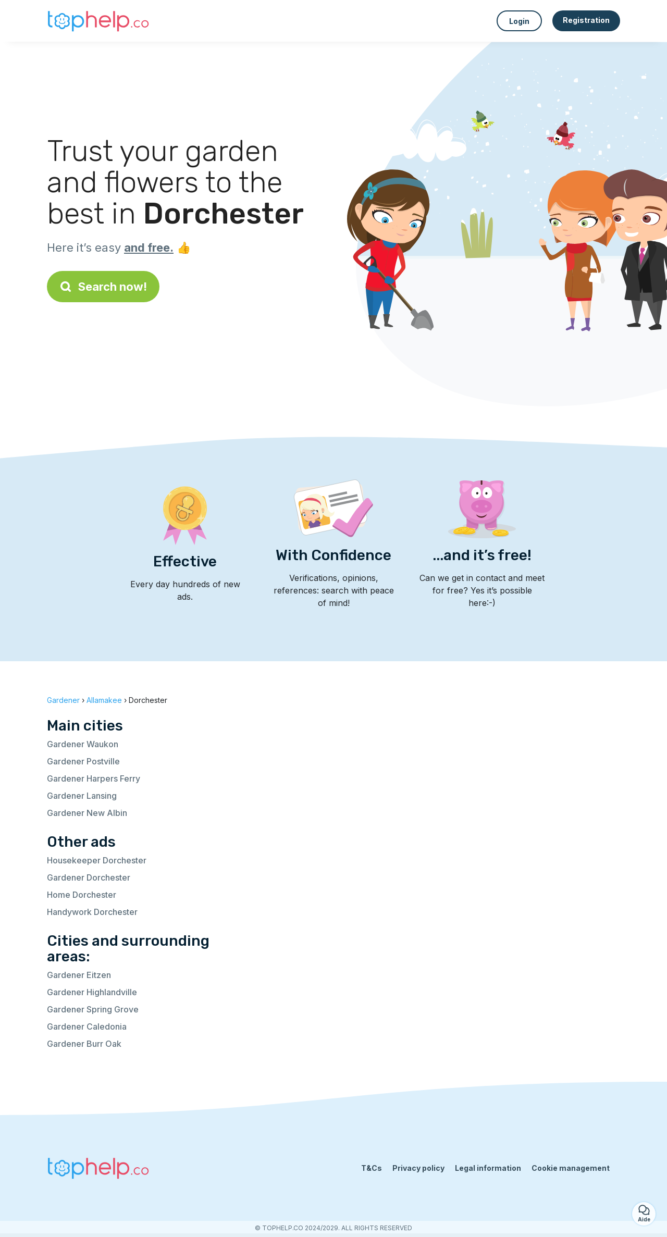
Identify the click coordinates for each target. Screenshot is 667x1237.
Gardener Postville (83, 761)
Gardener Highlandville (92, 992)
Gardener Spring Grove (93, 1009)
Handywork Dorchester (92, 912)
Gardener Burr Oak (84, 1043)
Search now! (103, 286)
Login (519, 21)
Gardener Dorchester (88, 877)
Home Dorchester (81, 894)
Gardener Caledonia (87, 1026)
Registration (586, 20)
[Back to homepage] (99, 21)
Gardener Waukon (82, 744)
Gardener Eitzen (79, 975)
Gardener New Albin (87, 813)
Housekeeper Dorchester (96, 860)
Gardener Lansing (82, 795)
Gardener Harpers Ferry (93, 778)
